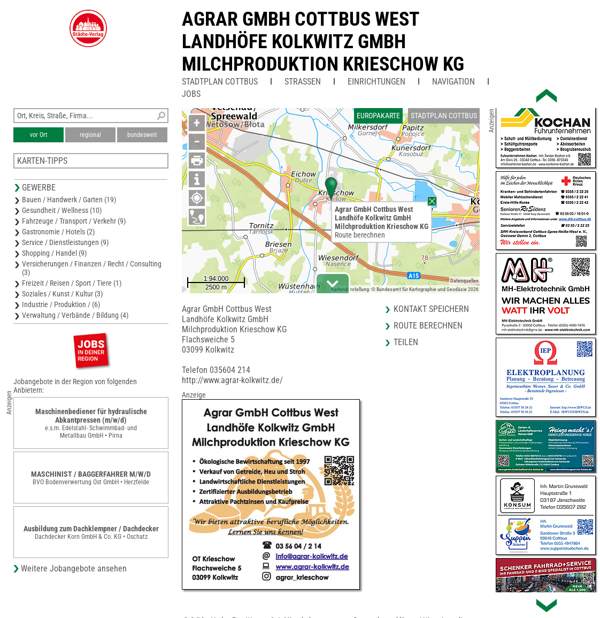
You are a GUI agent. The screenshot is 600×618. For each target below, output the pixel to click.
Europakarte (378, 115)
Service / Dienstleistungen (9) (65, 242)
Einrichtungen (376, 82)
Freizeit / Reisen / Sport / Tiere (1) (71, 283)
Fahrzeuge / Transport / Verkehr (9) (74, 221)
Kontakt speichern (431, 309)
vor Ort (39, 135)
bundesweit (142, 135)
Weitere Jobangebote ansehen (74, 568)
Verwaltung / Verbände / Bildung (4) (75, 315)
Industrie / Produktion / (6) (61, 304)
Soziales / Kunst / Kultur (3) (62, 293)
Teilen (406, 342)
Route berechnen (360, 235)
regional (90, 135)
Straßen (302, 82)
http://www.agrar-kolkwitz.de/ (232, 380)
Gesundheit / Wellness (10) (62, 210)
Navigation (453, 82)
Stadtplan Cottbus (220, 82)
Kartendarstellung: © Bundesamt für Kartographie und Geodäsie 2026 (405, 289)
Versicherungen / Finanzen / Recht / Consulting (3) (91, 268)
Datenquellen (464, 281)
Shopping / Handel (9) (54, 253)
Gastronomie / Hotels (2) (58, 231)
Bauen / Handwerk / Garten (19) (69, 199)
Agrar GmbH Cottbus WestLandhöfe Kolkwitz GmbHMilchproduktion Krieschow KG (323, 41)
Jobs (191, 94)
